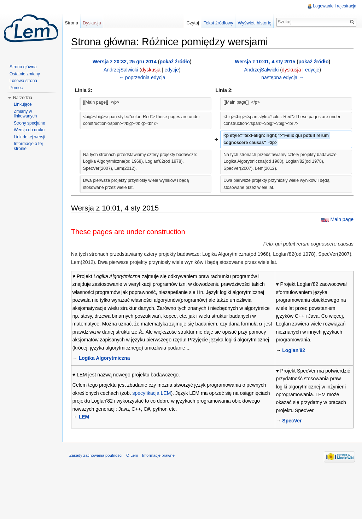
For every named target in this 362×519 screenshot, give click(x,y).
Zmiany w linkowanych (25, 114)
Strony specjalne (29, 123)
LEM (84, 417)
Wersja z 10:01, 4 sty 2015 (265, 61)
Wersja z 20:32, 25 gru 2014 (125, 61)
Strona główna (23, 66)
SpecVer (292, 420)
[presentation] (261, 324)
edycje (171, 70)
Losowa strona (23, 80)
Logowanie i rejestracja (334, 6)
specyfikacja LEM (151, 393)
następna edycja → (282, 77)
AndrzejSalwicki (121, 70)
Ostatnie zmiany (25, 73)
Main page (342, 219)
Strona (71, 22)
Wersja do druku (29, 129)
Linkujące (23, 104)
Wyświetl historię (254, 22)
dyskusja (150, 70)
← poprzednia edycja (142, 77)
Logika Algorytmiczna (104, 358)
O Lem (132, 455)
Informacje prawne (158, 455)
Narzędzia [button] (22, 97)
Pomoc (16, 87)
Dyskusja (92, 22)
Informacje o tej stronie (28, 146)
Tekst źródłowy (218, 22)
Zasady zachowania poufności (95, 455)
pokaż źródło (174, 61)
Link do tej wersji (29, 136)
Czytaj (192, 22)
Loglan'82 (293, 350)
